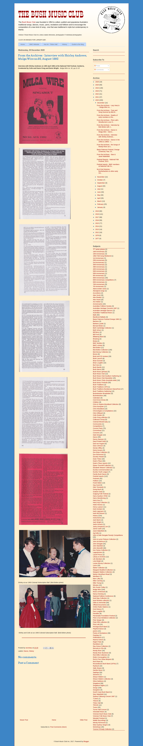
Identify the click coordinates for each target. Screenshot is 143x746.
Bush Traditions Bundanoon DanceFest (106, 389)
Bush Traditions (98, 385)
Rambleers (97, 644)
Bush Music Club (29, 22)
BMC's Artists (97, 345)
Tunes (95, 707)
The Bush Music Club (50, 14)
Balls (94, 315)
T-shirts (95, 699)
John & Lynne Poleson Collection (104, 539)
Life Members (97, 559)
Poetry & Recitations (100, 633)
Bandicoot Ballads (99, 317)
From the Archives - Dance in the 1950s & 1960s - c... (108, 141)
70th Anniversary (99, 284)
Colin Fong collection (100, 417)
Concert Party (98, 428)
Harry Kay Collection (100, 502)
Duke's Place (97, 461)
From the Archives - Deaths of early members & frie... (107, 116)
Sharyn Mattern (98, 677)
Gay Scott (96, 485)
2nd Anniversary (98, 262)
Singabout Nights (99, 685)
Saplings (96, 672)
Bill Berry (96, 332)
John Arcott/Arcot (99, 541)
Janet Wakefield (98, 531)
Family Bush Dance (99, 474)
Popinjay (96, 635)
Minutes (95, 585)
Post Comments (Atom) (58, 727)
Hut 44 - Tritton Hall (50, 44)
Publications (97, 637)
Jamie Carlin (97, 529)
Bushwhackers (98, 395)
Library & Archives (99, 557)
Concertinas (97, 430)
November (101, 177)
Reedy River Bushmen (101, 653)
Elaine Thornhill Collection (102, 465)
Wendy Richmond (99, 722)
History (64, 44)
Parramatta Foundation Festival (104, 616)
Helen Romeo (98, 505)
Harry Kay (96, 500)
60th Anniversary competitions (103, 280)
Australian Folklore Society (102, 306)
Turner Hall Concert (100, 709)
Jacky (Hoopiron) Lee (100, 526)
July (98, 189)
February (100, 204)
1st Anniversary (98, 258)
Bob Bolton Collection (100, 350)
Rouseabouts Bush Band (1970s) (104, 664)
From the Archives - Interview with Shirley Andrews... (107, 136)
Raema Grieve (98, 640)
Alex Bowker (97, 297)
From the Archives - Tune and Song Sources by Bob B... (107, 111)
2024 (97, 88)
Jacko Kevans (98, 524)
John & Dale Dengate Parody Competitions (108, 535)
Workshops (97, 727)
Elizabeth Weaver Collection (103, 467)
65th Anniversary (99, 282)
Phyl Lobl (96, 624)
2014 (97, 226)
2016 (97, 220)
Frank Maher (97, 483)
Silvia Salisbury (98, 681)
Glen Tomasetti (98, 487)
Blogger (86, 741)
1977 (97, 238)
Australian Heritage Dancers (103, 310)
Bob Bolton (97, 347)
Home (23, 44)
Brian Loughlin (98, 363)
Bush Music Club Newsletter (103, 378)
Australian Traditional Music (102, 313)
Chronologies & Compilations (103, 411)
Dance (26, 651)
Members (96, 576)
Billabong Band (98, 337)
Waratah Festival (99, 718)
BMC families (97, 343)
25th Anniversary (99, 260)
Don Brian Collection (100, 452)
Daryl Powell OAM (99, 441)
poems (95, 631)
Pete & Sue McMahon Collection (104, 618)
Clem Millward (98, 413)
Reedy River (97, 650)
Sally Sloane (97, 668)
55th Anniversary (99, 273)
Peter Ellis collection (100, 622)
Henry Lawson (98, 507)
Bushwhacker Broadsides (102, 393)
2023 (97, 91)
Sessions (96, 674)
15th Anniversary (99, 254)
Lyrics (95, 565)
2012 (97, 232)
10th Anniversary (99, 251)
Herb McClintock (98, 513)
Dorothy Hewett (98, 457)
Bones (95, 354)
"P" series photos (99, 249)
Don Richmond (98, 454)
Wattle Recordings (99, 720)
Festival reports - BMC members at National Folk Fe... (108, 165)
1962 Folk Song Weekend (102, 256)
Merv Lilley (96, 578)
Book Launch (97, 358)
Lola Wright (97, 561)
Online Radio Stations (100, 607)
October (100, 180)
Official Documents (99, 605)
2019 (97, 211)
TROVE (95, 705)
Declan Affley (97, 448)
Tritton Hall (96, 703)
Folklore (96, 481)
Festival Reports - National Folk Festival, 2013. (108, 160)
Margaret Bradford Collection (103, 570)
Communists (97, 424)
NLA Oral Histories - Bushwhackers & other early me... (107, 171)
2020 (97, 100)
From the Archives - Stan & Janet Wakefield (106, 155)
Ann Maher (97, 302)
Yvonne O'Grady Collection (102, 729)
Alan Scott (96, 295)
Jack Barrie (97, 520)
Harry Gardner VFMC (100, 496)
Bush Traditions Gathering (102, 391)
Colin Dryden (97, 415)
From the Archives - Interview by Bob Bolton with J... (108, 126)
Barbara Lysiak (98, 323)
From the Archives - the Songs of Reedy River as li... (108, 145)
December (101, 103)
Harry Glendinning (99, 498)
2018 (97, 214)
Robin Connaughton (100, 657)
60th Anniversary (99, 278)
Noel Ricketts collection (101, 600)
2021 (97, 97)
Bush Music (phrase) (100, 371)
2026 (97, 82)
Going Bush (97, 489)
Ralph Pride (97, 642)
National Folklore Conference (103, 596)
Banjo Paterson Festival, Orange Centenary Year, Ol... (108, 150)
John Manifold (98, 546)
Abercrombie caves (99, 289)
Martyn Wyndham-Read (101, 574)
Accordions (97, 293)
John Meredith (98, 548)
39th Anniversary (99, 267)
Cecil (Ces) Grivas (99, 400)
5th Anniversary (98, 275)
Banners (96, 321)
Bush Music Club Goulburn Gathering (106, 376)
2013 (97, 229)
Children (96, 402)
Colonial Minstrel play (100, 422)
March (99, 201)
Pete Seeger (97, 620)
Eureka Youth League (100, 472)
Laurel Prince (97, 555)
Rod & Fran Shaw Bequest (102, 659)
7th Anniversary (98, 286)
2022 (97, 94)
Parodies (96, 613)
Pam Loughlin (98, 611)
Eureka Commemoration (101, 470)
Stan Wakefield (98, 694)
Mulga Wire (97, 589)
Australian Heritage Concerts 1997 (105, 308)
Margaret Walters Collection (102, 572)
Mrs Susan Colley (99, 587)
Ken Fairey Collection (100, 550)
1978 (97, 235)
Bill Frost (96, 334)
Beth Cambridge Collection (102, 328)
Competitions (97, 426)
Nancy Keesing (98, 594)
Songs (95, 688)
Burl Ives (96, 365)
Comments (99, 70)
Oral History (97, 609)
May (99, 195)
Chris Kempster (98, 406)
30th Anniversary (99, 264)
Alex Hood (96, 299)
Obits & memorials (99, 602)
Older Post (83, 720)
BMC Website (34, 44)
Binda (95, 341)
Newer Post (24, 720)
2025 (97, 85)
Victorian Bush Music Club (102, 714)
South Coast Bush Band (101, 692)
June (99, 192)
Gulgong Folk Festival (100, 494)
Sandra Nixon (97, 670)
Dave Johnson (98, 446)
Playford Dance (98, 629)
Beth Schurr (97, 330)
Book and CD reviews (100, 356)
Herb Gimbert (97, 509)
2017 (97, 217)
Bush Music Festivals (100, 382)
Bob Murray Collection (100, 352)
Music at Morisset (99, 592)
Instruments (97, 518)
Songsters (96, 690)
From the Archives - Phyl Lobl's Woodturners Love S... (107, 121)
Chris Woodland (98, 409)
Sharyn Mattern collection (102, 679)
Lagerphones (97, 552)
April (99, 198)
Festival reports (98, 476)
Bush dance (97, 369)
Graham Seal (97, 492)
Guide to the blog (78, 44)
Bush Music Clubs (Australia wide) (105, 380)
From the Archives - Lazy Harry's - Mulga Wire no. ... (108, 106)
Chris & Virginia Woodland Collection (105, 404)
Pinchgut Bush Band (100, 627)
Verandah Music (98, 712)
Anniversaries (97, 304)
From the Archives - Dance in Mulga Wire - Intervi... (107, 131)
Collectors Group (99, 419)
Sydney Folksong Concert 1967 (104, 696)
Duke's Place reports (100, 463)
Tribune (95, 701)
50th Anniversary (99, 271)
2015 (97, 223)
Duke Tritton (97, 459)
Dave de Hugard (98, 444)
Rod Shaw (96, 661)
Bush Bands (97, 367)
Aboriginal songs (99, 291)
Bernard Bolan (98, 326)
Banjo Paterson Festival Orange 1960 (106, 319)
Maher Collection (99, 568)
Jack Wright (97, 522)
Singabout (96, 683)
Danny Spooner (98, 439)
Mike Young (97, 583)
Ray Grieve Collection (100, 646)
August (99, 186)
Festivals (96, 478)
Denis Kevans (98, 450)
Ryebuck (96, 666)
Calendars (96, 398)
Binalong (96, 339)
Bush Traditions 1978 (100, 387)
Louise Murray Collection (101, 563)
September (101, 183)
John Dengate (98, 544)
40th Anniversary (99, 269)
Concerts (96, 433)
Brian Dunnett (98, 361)
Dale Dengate (98, 435)
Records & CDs (98, 648)
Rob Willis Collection (100, 655)
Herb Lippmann (98, 511)
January (100, 207)
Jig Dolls (96, 533)
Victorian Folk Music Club (102, 716)
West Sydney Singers (100, 725)
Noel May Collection (100, 598)
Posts (97, 66)
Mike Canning (98, 581)
